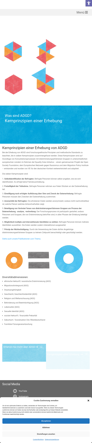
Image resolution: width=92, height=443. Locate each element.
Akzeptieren (46, 421)
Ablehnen (46, 427)
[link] (89, 3)
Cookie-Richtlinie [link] (38, 439)
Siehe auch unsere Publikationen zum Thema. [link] (21, 224)
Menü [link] (81, 14)
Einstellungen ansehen (46, 434)
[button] (88, 400)
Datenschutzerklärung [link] (52, 439)
